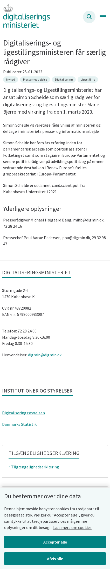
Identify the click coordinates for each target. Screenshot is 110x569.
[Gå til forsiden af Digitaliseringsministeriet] (25, 16)
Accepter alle (55, 542)
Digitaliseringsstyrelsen (23, 412)
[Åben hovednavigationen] (105, 17)
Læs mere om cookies (72, 527)
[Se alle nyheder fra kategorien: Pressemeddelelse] (35, 79)
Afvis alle (55, 558)
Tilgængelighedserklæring (35, 466)
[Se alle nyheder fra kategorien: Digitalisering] (64, 79)
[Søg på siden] (89, 17)
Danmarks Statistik (19, 424)
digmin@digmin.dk (44, 354)
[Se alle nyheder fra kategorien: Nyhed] (10, 79)
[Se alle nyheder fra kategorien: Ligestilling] (88, 79)
